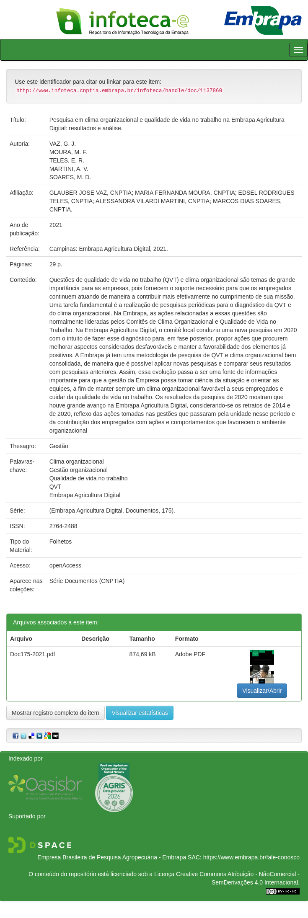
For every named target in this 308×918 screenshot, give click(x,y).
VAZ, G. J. (62, 143)
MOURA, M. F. (68, 152)
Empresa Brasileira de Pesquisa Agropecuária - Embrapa (111, 857)
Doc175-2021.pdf (32, 654)
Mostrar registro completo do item (55, 712)
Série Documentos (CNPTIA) (87, 581)
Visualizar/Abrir (262, 690)
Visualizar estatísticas (139, 712)
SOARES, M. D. (70, 177)
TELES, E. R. (66, 160)
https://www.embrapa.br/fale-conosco (251, 857)
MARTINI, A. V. (68, 168)
